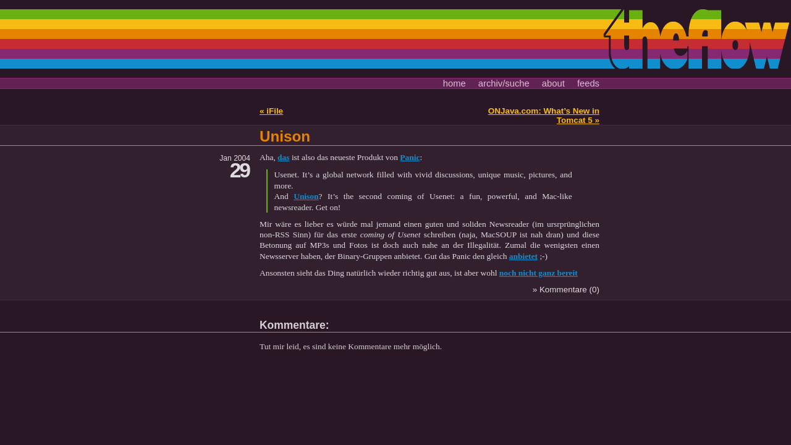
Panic (410, 157)
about (553, 83)
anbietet (523, 256)
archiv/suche (504, 83)
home (454, 83)
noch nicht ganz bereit (538, 273)
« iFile (271, 111)
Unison (285, 136)
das (283, 157)
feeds (588, 83)
